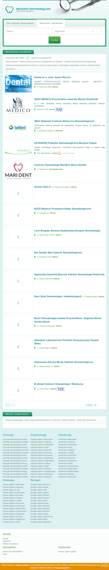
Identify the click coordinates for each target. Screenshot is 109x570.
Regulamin (7, 541)
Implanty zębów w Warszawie (42, 439)
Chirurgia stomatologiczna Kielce (15, 474)
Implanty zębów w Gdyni (40, 466)
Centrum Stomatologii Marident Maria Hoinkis (60, 165)
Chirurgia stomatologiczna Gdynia (15, 469)
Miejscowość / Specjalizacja (51, 23)
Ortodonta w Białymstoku (67, 469)
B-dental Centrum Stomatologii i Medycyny (58, 384)
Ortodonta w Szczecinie (67, 455)
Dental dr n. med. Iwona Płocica (52, 77)
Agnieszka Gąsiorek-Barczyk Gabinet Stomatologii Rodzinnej (69, 274)
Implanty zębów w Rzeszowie (42, 474)
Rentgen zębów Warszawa (41, 485)
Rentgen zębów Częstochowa (42, 517)
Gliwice (55, 87)
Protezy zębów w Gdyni (11, 522)
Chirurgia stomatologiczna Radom (15, 477)
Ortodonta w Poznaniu (66, 458)
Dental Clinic (41, 186)
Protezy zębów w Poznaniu (13, 495)
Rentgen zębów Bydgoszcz (41, 522)
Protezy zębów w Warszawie (13, 485)
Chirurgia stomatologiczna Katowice (16, 455)
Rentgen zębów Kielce (39, 519)
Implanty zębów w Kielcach (41, 469)
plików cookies (22, 565)
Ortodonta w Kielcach (66, 474)
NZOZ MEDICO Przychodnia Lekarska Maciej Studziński (66, 99)
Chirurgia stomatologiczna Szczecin (16, 461)
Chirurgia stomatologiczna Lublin (15, 458)
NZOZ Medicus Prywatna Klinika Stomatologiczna (62, 208)
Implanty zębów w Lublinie (40, 463)
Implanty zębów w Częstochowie (43, 471)
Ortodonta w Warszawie (67, 439)
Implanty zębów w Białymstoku (42, 461)
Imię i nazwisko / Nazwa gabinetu (20, 23)
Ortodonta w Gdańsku (66, 450)
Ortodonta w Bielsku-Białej (68, 471)
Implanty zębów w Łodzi (40, 447)
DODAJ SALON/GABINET (13, 552)
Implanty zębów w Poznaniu (41, 453)
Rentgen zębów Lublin (39, 501)
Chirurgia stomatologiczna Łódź (15, 445)
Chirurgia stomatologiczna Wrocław (16, 447)
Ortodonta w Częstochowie (68, 466)
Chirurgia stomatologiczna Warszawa (17, 439)
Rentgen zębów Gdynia (39, 514)
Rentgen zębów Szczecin (40, 498)
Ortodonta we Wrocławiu (67, 445)
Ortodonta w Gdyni (65, 463)
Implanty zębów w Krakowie (41, 442)
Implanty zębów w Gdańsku (41, 450)
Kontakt (6, 539)
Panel (5, 554)
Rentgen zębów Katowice (40, 506)
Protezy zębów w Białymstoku (14, 509)
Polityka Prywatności (10, 544)
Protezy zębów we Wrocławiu (14, 493)
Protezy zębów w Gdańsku (13, 498)
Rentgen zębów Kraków (40, 487)
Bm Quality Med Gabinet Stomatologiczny (58, 252)
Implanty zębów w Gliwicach (41, 477)
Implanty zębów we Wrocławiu (42, 445)
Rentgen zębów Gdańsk (40, 493)
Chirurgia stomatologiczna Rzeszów (16, 463)
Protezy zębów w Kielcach (12, 517)
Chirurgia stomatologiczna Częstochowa (18, 466)
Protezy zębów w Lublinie (12, 501)
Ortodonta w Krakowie (66, 442)
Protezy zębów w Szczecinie (13, 503)
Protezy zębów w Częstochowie (15, 511)
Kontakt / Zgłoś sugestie (67, 552)
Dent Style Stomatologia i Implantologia (57, 296)
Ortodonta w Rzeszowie (67, 477)
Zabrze (52, 109)
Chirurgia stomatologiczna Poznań (16, 450)
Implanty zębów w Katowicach (42, 458)
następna (89, 405)
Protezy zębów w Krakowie (13, 487)
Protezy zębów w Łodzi (11, 490)
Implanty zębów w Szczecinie (42, 455)
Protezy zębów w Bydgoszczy (14, 519)
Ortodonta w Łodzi (65, 447)
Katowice (59, 131)
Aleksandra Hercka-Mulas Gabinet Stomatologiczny (63, 362)
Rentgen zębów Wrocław (40, 495)
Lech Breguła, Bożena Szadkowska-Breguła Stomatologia (67, 230)
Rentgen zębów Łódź (39, 490)
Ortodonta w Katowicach (67, 461)
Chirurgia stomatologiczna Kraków (16, 442)
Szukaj (54, 40)
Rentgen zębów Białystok (40, 509)
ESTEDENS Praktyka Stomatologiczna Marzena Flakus (65, 143)
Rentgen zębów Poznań (40, 503)
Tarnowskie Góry (56, 169)
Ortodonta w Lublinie (66, 453)
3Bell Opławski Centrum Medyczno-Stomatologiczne (64, 121)
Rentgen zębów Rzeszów (40, 511)
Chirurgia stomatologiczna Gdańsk (16, 453)
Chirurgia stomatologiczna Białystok (16, 471)
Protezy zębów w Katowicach (14, 506)
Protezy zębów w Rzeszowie (13, 514)
